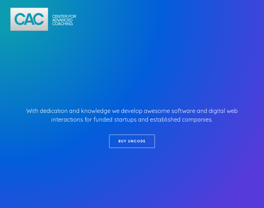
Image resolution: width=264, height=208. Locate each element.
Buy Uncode (132, 141)
